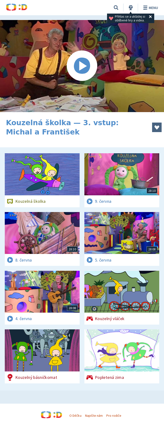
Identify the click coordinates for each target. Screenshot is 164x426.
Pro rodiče (113, 415)
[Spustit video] (82, 66)
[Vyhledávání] (116, 7)
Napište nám (94, 415)
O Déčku (75, 415)
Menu (150, 7)
